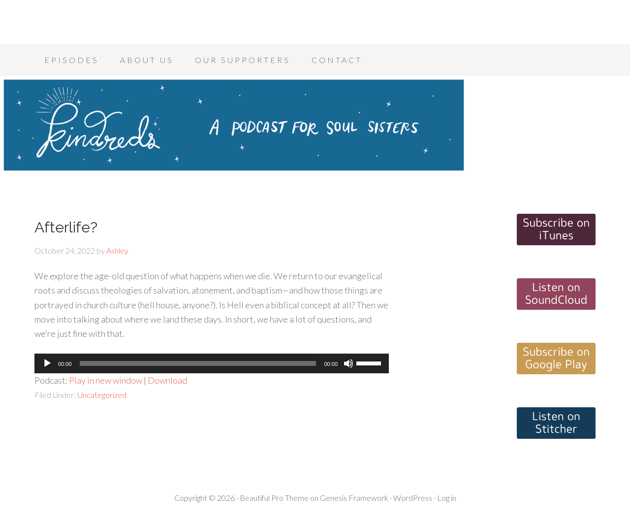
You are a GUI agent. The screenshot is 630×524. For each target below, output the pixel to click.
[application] (211, 363)
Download (167, 380)
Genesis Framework (354, 497)
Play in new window (105, 380)
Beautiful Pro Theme (274, 497)
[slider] (198, 363)
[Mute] (348, 363)
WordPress (412, 497)
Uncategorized (101, 394)
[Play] (47, 363)
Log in (446, 497)
